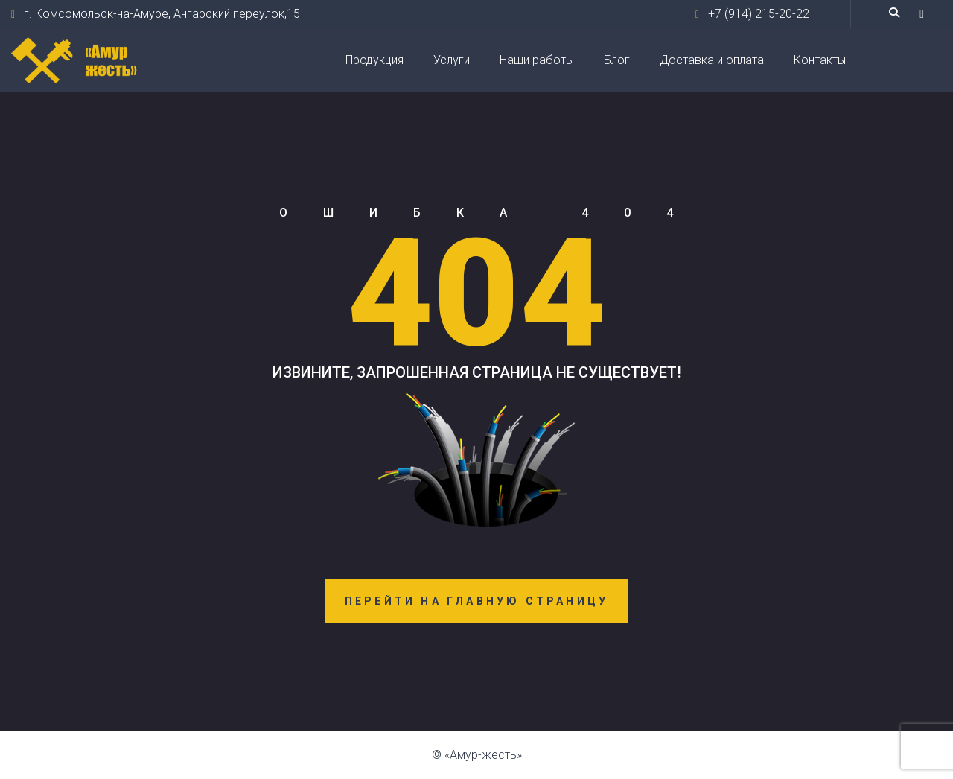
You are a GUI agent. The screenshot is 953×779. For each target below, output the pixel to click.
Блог (617, 60)
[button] (921, 14)
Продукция (374, 60)
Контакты (820, 60)
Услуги (451, 60)
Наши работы (537, 60)
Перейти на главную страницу (476, 601)
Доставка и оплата (712, 60)
